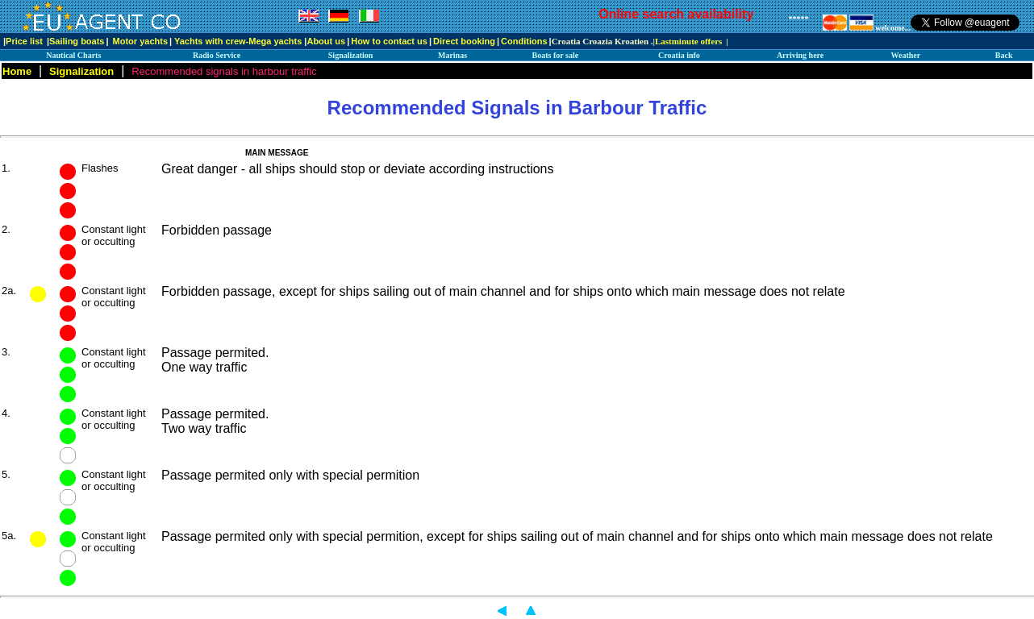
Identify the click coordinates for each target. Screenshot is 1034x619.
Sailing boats (76, 41)
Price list (24, 41)
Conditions (524, 41)
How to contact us (389, 41)
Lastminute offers (688, 41)
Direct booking (464, 41)
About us (325, 41)
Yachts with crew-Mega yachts (238, 41)
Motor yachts (140, 41)
